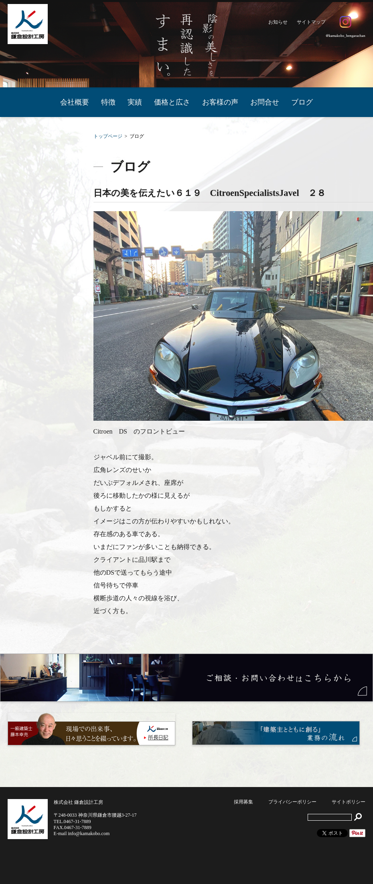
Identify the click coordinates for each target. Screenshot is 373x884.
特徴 (108, 102)
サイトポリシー (348, 802)
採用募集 (243, 802)
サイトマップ (311, 22)
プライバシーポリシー (292, 802)
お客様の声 (220, 102)
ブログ (302, 102)
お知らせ (278, 22)
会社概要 (74, 102)
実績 (135, 102)
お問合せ (264, 102)
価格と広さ (172, 102)
